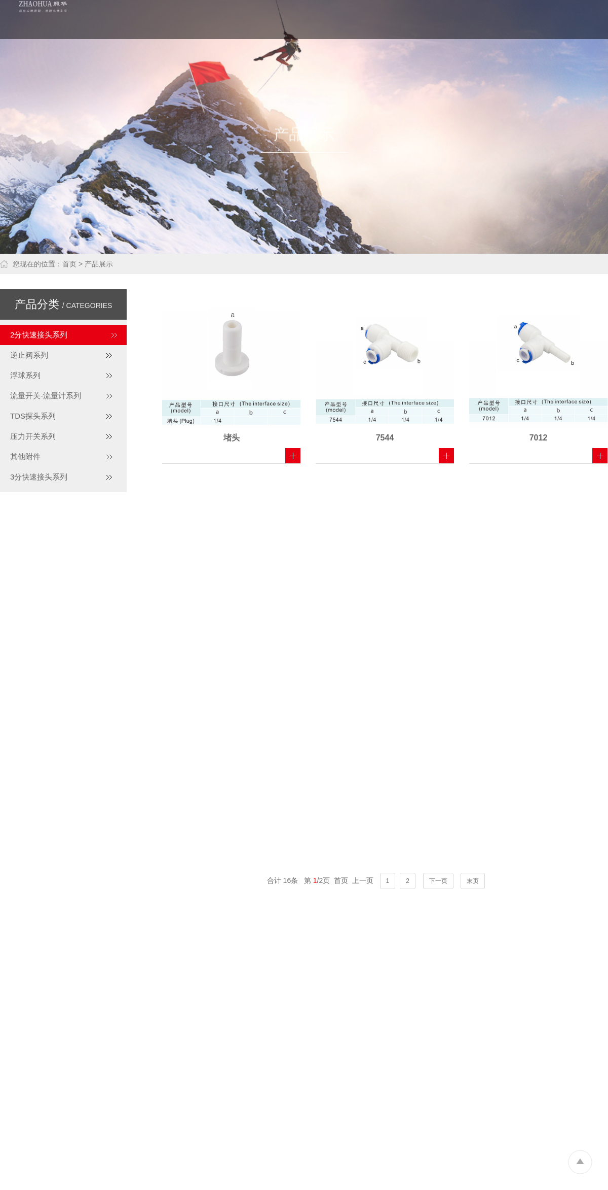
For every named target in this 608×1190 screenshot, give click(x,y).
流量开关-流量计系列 (45, 395)
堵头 (231, 437)
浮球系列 (25, 375)
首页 (69, 264)
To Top (580, 1162)
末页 (473, 881)
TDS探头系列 (33, 416)
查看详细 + (292, 455)
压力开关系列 (33, 436)
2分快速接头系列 (38, 334)
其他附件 (25, 456)
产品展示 (99, 264)
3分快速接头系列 (38, 476)
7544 (385, 437)
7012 (538, 437)
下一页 (438, 881)
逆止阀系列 (29, 355)
